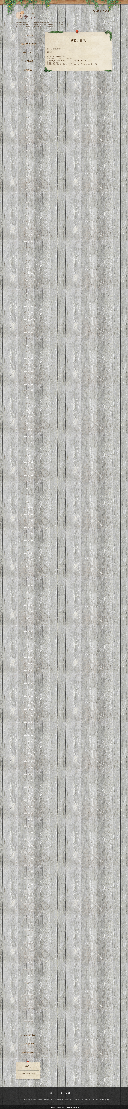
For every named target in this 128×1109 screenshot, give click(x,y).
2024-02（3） (29, 247)
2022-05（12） (29, 384)
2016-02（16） (29, 871)
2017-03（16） (29, 787)
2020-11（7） (29, 501)
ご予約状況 (29, 61)
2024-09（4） (29, 202)
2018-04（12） (29, 702)
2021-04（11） (29, 468)
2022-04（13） (29, 390)
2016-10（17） (29, 819)
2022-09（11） (29, 358)
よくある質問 (29, 1044)
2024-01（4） (29, 254)
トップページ (28, 35)
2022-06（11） (29, 377)
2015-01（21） (29, 956)
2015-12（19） (29, 884)
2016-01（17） (29, 878)
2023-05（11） (29, 306)
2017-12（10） (29, 728)
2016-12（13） (29, 806)
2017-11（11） (29, 735)
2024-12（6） (29, 182)
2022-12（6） (29, 338)
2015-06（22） (29, 923)
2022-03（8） (29, 397)
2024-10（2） (29, 195)
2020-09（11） (29, 514)
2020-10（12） (29, 507)
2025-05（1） (29, 150)
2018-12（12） (29, 650)
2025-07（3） (29, 137)
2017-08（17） (29, 754)
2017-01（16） (29, 800)
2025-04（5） (29, 156)
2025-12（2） (29, 104)
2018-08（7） (29, 676)
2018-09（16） (29, 670)
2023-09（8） (29, 280)
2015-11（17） (29, 891)
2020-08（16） (29, 520)
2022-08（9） (29, 364)
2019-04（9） (29, 624)
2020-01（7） (29, 566)
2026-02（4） (29, 91)
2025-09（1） (29, 124)
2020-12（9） (29, 494)
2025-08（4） (29, 130)
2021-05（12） (29, 462)
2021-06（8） (29, 455)
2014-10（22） (29, 975)
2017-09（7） (29, 748)
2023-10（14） (29, 273)
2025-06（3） (29, 143)
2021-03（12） (29, 475)
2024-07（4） (29, 215)
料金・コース (28, 53)
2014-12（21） (29, 962)
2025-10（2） (29, 117)
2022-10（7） (29, 351)
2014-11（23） (29, 969)
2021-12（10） (29, 416)
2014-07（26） (29, 995)
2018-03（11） (29, 709)
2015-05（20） (29, 930)
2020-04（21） (29, 546)
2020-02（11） (29, 559)
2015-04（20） (29, 936)
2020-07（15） (29, 527)
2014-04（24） (29, 1014)
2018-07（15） (29, 683)
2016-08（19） (29, 832)
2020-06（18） (29, 533)
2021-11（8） (29, 423)
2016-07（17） (29, 839)
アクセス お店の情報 (28, 1035)
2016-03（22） (29, 865)
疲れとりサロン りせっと (64, 1093)
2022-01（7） (29, 410)
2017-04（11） (29, 780)
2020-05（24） (29, 540)
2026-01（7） (29, 98)
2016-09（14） (29, 826)
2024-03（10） (29, 241)
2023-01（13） (29, 332)
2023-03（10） (29, 319)
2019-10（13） (29, 585)
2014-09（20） (29, 982)
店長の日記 (28, 70)
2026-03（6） (29, 85)
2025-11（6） (29, 111)
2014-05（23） (29, 1008)
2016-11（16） (29, 813)
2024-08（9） (29, 208)
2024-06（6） (29, 221)
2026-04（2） (29, 78)
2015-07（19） (29, 917)
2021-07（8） (29, 449)
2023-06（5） (29, 299)
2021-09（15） (29, 436)
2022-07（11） (29, 371)
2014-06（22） (29, 1001)
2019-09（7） (29, 592)
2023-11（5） (29, 267)
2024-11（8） (29, 189)
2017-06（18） (29, 767)
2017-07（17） (29, 761)
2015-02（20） (29, 949)
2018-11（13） (29, 657)
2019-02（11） (29, 637)
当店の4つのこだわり (29, 44)
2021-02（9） (29, 481)
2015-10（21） (29, 897)
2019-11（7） (29, 579)
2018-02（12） (29, 715)
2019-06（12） (29, 611)
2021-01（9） (29, 488)
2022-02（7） (29, 403)
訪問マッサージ (28, 1052)
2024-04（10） (29, 234)
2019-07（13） (29, 605)
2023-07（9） (29, 293)
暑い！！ (50, 52)
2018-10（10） (29, 663)
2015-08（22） (29, 910)
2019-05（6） (29, 618)
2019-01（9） (29, 644)
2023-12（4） (29, 260)
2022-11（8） (29, 345)
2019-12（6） (29, 572)
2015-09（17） (29, 904)
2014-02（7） (29, 1027)
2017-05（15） (29, 774)
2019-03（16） (29, 631)
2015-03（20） (29, 943)
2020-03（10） (29, 553)
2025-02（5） (29, 169)
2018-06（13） (29, 689)
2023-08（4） (29, 286)
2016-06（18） (29, 845)
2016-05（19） (29, 852)
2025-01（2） (29, 176)
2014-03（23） (29, 1021)
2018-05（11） (29, 696)
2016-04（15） (29, 858)
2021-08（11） (29, 442)
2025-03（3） (29, 163)
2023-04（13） (29, 312)
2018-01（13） (29, 722)
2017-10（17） (29, 741)
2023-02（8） (29, 325)
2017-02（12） (29, 793)
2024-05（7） (29, 228)
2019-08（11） (29, 598)
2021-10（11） (29, 429)
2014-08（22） (29, 988)
